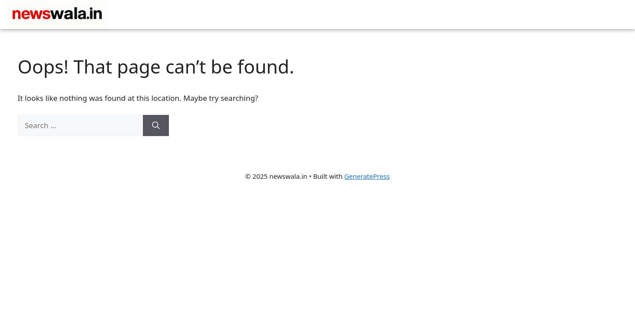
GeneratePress (367, 176)
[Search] (156, 125)
